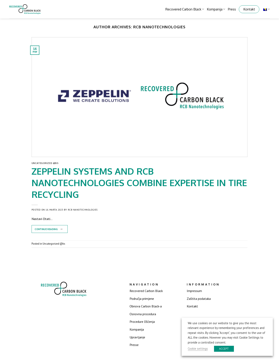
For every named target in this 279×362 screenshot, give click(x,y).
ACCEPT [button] (224, 349)
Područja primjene (142, 299)
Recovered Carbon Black (184, 9)
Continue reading (50, 229)
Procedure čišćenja (142, 322)
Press (232, 9)
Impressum (194, 291)
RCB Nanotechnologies (159, 26)
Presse (134, 345)
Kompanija (216, 9)
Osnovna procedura (143, 314)
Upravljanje (137, 337)
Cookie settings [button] (198, 349)
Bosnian (266, 9)
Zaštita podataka (199, 299)
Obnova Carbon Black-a (146, 306)
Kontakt (249, 9)
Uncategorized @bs (45, 163)
